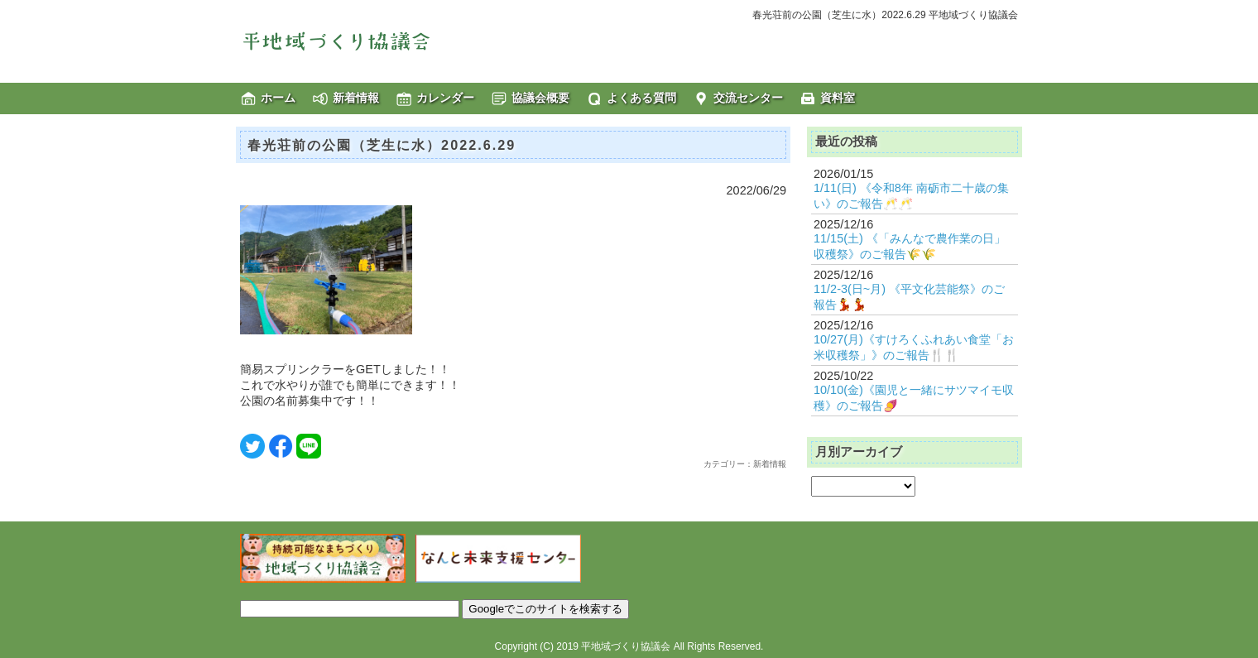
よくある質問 (641, 97)
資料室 (837, 97)
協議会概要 (540, 97)
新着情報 (356, 97)
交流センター (748, 97)
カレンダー (445, 97)
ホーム (278, 97)
